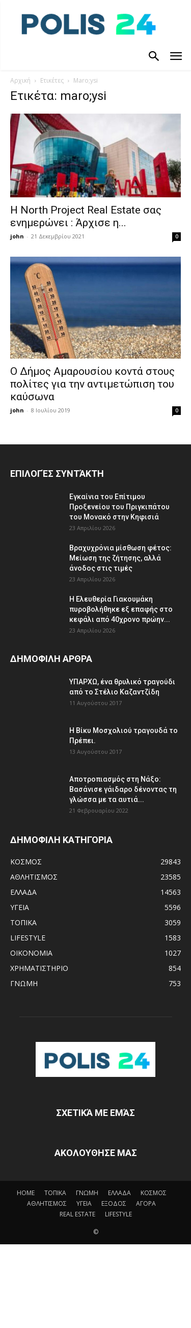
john (17, 236)
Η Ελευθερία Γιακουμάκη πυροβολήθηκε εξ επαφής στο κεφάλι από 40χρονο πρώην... (121, 609)
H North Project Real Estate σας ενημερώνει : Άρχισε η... (85, 216)
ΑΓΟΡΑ (146, 1203)
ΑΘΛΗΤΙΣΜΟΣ (47, 1203)
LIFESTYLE (118, 1214)
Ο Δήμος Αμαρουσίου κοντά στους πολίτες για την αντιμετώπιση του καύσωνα (92, 384)
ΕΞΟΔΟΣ (113, 1203)
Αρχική (20, 80)
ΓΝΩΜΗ (87, 1193)
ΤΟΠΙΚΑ (55, 1193)
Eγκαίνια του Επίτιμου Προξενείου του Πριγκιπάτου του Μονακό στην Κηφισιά (119, 507)
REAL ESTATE (77, 1214)
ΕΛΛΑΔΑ (119, 1193)
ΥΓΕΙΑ (84, 1203)
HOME (26, 1193)
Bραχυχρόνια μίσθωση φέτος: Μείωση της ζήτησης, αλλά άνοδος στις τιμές (120, 558)
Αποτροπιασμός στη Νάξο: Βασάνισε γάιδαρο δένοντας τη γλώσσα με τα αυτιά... (123, 789)
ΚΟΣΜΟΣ (154, 1193)
